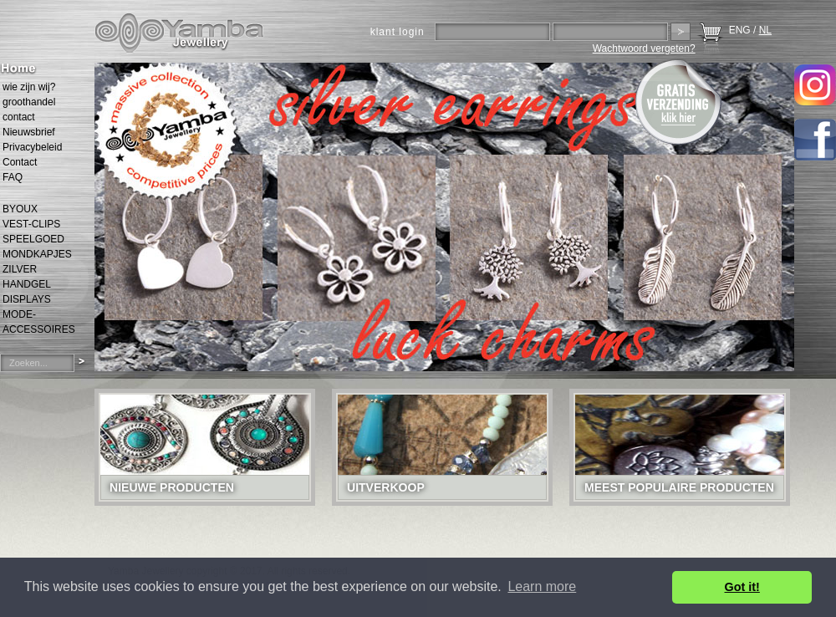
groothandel (29, 102)
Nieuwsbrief (29, 132)
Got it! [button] (742, 587)
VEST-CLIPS (31, 224)
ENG (740, 30)
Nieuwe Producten (172, 487)
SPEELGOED (33, 239)
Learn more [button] (541, 586)
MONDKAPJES (37, 254)
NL (765, 30)
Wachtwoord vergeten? (644, 48)
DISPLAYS (27, 299)
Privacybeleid (32, 147)
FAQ (13, 177)
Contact (20, 162)
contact (19, 117)
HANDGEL (27, 284)
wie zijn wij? (29, 87)
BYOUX (20, 209)
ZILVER (20, 269)
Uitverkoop (386, 487)
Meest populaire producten (679, 487)
